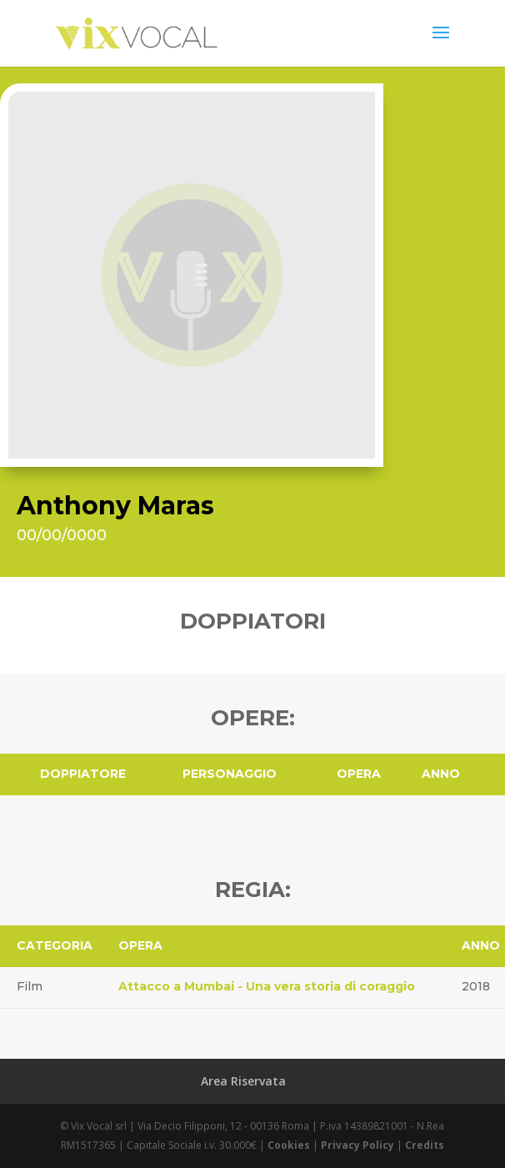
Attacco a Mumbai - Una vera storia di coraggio (266, 986)
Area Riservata (243, 1081)
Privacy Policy (357, 1145)
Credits (424, 1145)
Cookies (289, 1145)
